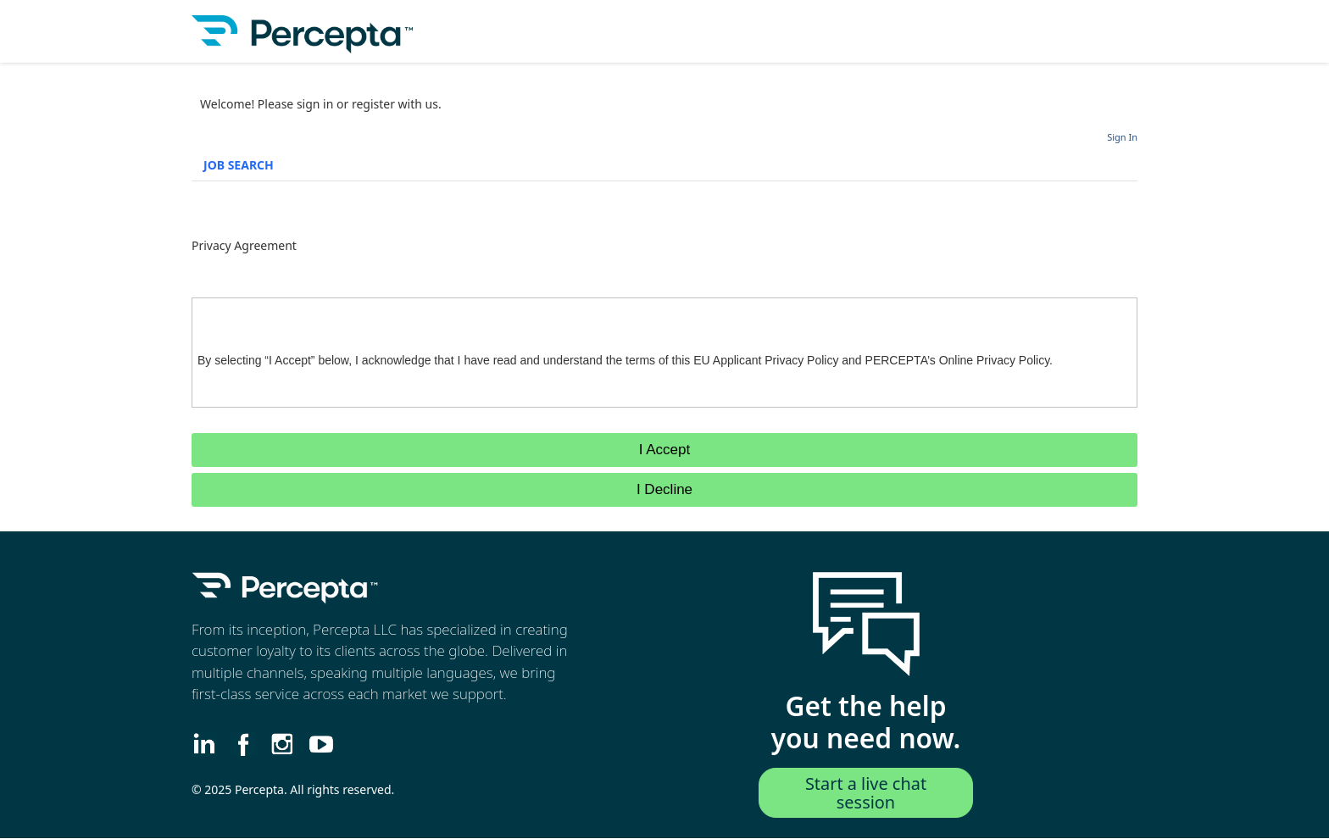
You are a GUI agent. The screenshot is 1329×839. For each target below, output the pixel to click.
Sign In (1122, 137)
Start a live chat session (866, 793)
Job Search (238, 165)
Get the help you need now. (866, 722)
